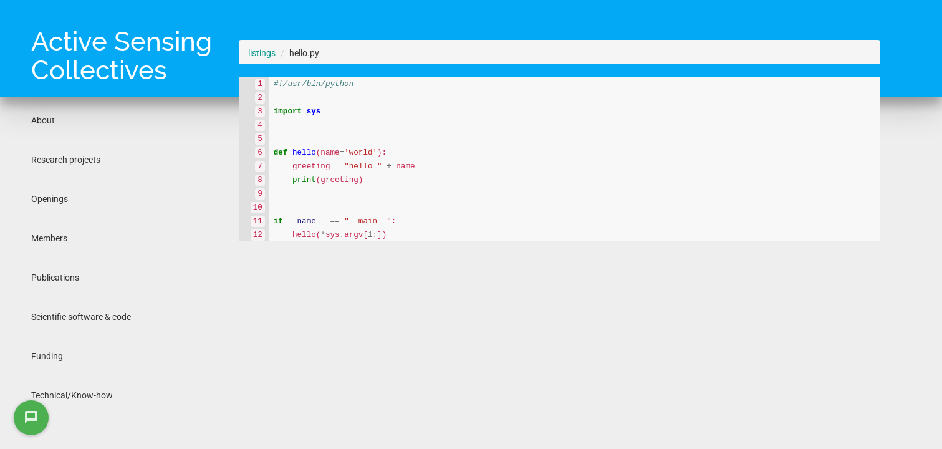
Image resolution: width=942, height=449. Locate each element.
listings (262, 53)
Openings (49, 199)
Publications (55, 277)
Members (49, 238)
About (43, 120)
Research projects (65, 160)
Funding (47, 356)
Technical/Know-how (72, 395)
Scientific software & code (81, 317)
